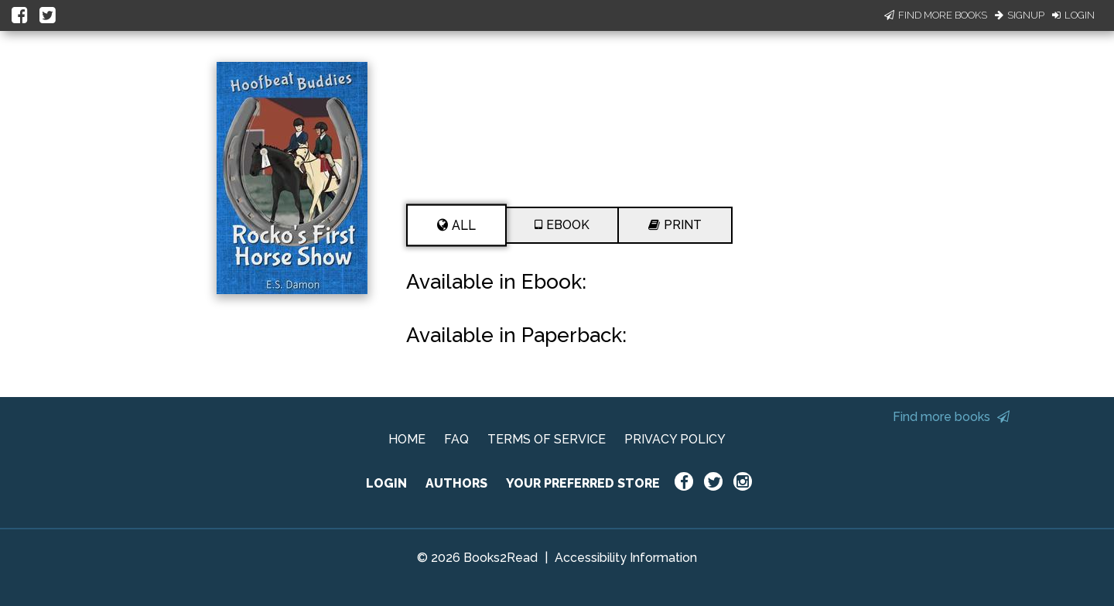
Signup (1019, 15)
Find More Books (935, 15)
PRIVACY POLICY (675, 439)
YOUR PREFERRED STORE (583, 483)
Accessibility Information (626, 557)
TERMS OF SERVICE (546, 439)
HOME (406, 439)
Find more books (951, 416)
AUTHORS (456, 483)
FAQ (456, 439)
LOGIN (386, 483)
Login (1073, 15)
